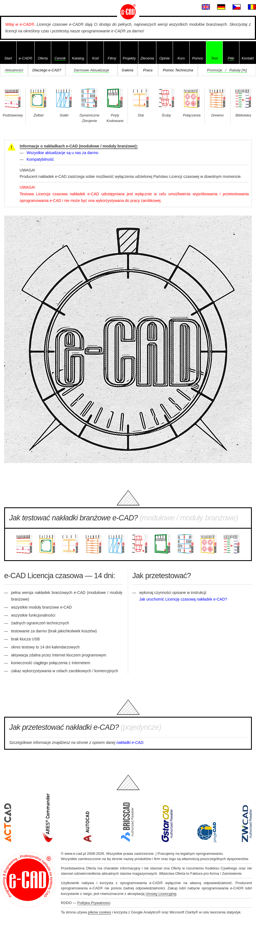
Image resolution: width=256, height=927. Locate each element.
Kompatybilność (40, 159)
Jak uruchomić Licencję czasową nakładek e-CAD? (183, 599)
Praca (147, 70)
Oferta (43, 58)
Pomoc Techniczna (178, 70)
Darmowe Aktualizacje (91, 70)
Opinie (164, 58)
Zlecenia (147, 58)
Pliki (231, 58)
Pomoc (197, 58)
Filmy (112, 58)
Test (214, 58)
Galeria (127, 70)
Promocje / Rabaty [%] (227, 70)
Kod (95, 58)
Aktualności (14, 70)
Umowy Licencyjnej (161, 894)
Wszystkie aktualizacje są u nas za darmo (62, 152)
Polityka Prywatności (93, 903)
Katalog (78, 58)
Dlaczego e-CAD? (46, 70)
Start (8, 58)
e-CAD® (25, 58)
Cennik (60, 58)
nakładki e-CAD (130, 742)
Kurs (181, 58)
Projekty (129, 58)
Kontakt (248, 58)
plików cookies (99, 912)
